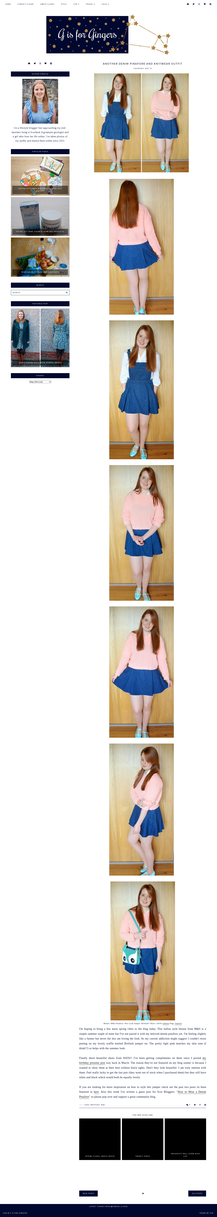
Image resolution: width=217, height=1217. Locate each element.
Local (105, 4)
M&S (103, 1105)
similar (166, 1023)
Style (64, 4)
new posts (88, 1193)
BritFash (95, 1105)
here (96, 1091)
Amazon (178, 1023)
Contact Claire (26, 4)
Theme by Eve (207, 1213)
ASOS (87, 1105)
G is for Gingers (18, 1213)
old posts (197, 1193)
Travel (89, 4)
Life (75, 4)
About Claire (47, 4)
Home (8, 4)
